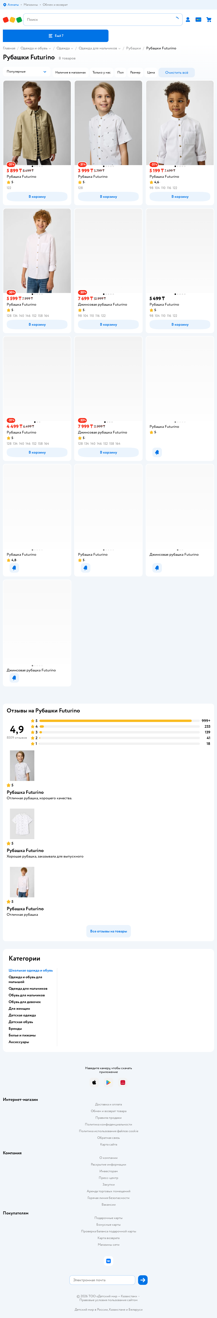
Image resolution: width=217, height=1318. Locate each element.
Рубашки (133, 48)
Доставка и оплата (108, 1104)
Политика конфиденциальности (108, 1124)
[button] (55, 36)
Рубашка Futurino (25, 792)
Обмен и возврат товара (108, 1111)
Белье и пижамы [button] (22, 1035)
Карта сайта (108, 1144)
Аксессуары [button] (19, 1042)
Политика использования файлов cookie (108, 1131)
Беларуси (136, 1310)
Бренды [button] (15, 1028)
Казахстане (117, 1310)
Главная (9, 48)
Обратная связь (108, 1138)
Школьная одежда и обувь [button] (31, 970)
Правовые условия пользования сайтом (108, 1300)
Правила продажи (108, 1118)
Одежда (63, 48)
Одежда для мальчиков (98, 48)
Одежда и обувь (34, 48)
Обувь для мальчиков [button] (27, 995)
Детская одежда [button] (22, 1015)
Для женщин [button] (19, 1008)
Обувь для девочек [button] (25, 1001)
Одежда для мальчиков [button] (28, 988)
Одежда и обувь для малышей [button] (25, 979)
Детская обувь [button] (21, 1022)
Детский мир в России (91, 1310)
